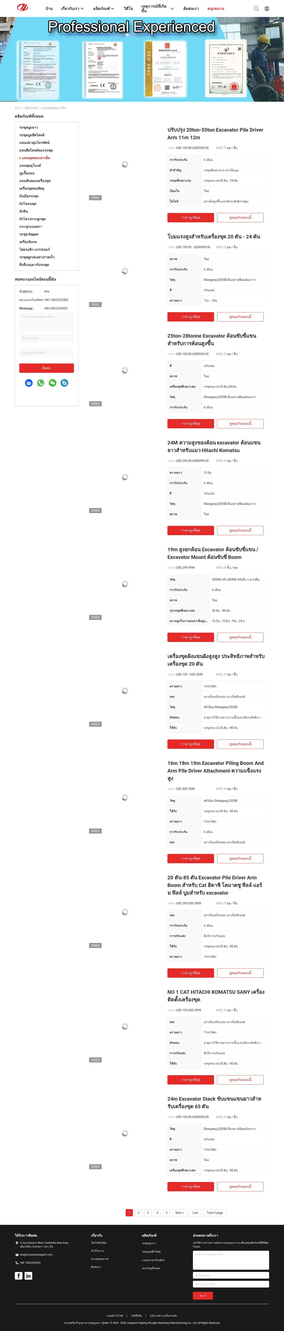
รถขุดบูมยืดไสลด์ (31, 135)
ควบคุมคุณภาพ (99, 1258)
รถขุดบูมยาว (28, 127)
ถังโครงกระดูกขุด (32, 219)
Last (195, 1212)
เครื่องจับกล (28, 242)
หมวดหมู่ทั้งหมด (151, 1268)
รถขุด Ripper (29, 234)
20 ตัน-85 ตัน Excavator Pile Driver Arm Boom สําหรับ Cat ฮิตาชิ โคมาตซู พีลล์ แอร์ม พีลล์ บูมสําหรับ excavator (214, 885)
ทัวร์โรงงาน (97, 1250)
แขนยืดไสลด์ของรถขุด (36, 150)
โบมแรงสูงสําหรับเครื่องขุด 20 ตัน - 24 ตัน (213, 237)
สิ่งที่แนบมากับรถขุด (34, 265)
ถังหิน (23, 211)
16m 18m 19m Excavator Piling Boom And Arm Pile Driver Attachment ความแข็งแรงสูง (215, 770)
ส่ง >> (203, 1295)
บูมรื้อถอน (26, 173)
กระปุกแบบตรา (30, 227)
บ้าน (18, 108)
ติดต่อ (46, 368)
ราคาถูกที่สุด (190, 218)
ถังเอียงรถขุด (28, 196)
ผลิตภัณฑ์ (31, 108)
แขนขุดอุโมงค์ (30, 166)
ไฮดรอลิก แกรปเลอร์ (34, 250)
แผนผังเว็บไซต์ (115, 1315)
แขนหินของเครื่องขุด (34, 181)
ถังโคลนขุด (27, 204)
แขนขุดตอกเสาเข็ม (36, 158)
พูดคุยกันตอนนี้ (240, 218)
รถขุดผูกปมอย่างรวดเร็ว (37, 257)
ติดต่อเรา (96, 1267)
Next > (179, 1212)
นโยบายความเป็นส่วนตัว (163, 1315)
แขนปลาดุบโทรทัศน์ (34, 143)
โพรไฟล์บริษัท (98, 1242)
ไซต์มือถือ (136, 1315)
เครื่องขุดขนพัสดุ (31, 189)
